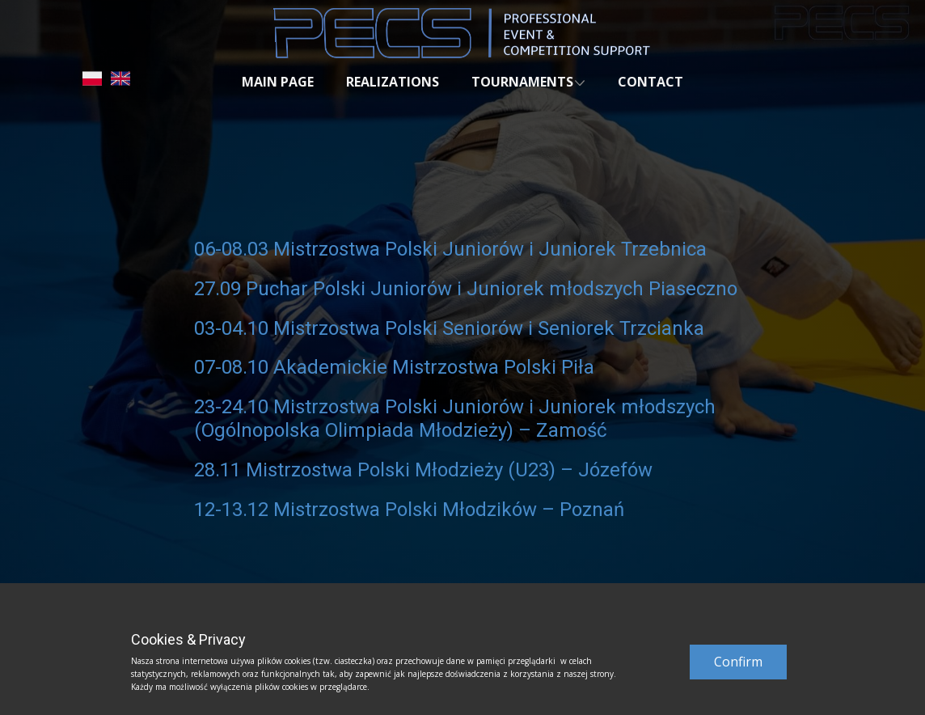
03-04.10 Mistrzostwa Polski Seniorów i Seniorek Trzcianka (449, 328)
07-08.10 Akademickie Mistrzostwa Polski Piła (394, 367)
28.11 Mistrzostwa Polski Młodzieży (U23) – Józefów (423, 470)
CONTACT (650, 82)
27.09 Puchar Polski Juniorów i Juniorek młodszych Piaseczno (465, 288)
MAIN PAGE (278, 82)
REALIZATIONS (392, 82)
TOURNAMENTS (522, 82)
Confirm (738, 662)
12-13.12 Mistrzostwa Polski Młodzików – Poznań (409, 509)
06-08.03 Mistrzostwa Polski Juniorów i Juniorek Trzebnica (453, 249)
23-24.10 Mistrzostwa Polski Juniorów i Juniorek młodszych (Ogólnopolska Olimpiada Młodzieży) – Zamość (455, 419)
